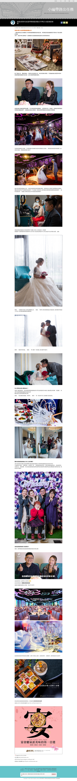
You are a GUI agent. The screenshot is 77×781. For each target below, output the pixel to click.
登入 (61, 1)
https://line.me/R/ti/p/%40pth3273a (34, 703)
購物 (69, 1)
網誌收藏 (62, 13)
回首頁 (56, 1)
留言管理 (57, 13)
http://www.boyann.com (24, 757)
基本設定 (66, 13)
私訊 (73, 1)
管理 (65, 1)
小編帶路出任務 (61, 9)
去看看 (40, 774)
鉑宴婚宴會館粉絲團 (37, 701)
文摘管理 (53, 13)
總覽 (45, 13)
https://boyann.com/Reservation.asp (30, 761)
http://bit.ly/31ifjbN (22, 755)
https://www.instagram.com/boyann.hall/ (26, 759)
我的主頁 (48, 13)
